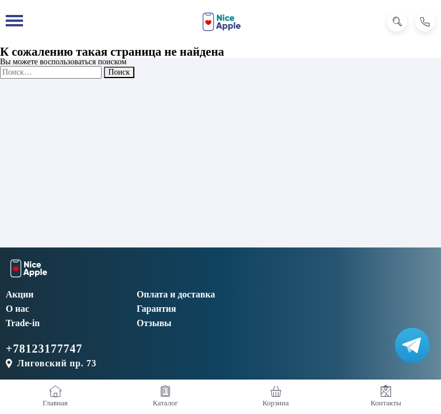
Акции (19, 294)
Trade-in (23, 323)
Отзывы (154, 323)
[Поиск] (397, 21)
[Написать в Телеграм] (412, 345)
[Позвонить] (425, 21)
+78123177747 (44, 348)
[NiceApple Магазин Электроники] (222, 22)
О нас (17, 309)
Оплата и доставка (176, 294)
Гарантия (156, 309)
